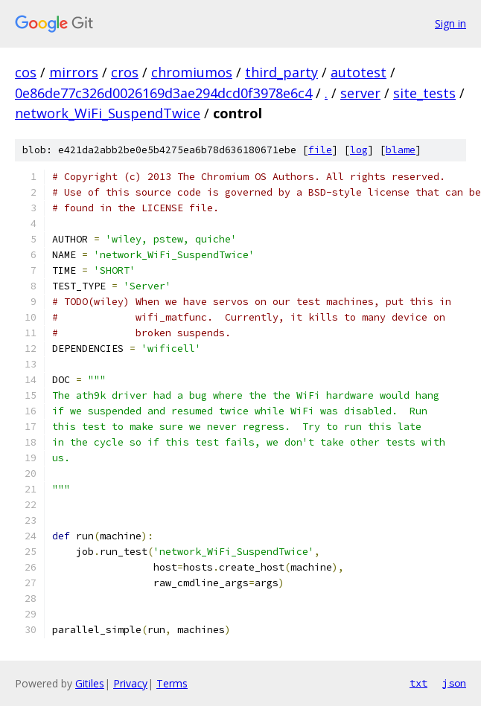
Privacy (130, 683)
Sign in (450, 23)
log (359, 150)
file (320, 150)
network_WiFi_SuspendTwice (107, 113)
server (360, 93)
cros (124, 72)
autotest (358, 72)
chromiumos (191, 72)
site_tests (424, 93)
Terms (172, 683)
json (454, 683)
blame (400, 150)
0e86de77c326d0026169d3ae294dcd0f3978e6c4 (163, 93)
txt (418, 683)
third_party (281, 72)
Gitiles (89, 683)
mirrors (73, 72)
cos (25, 72)
